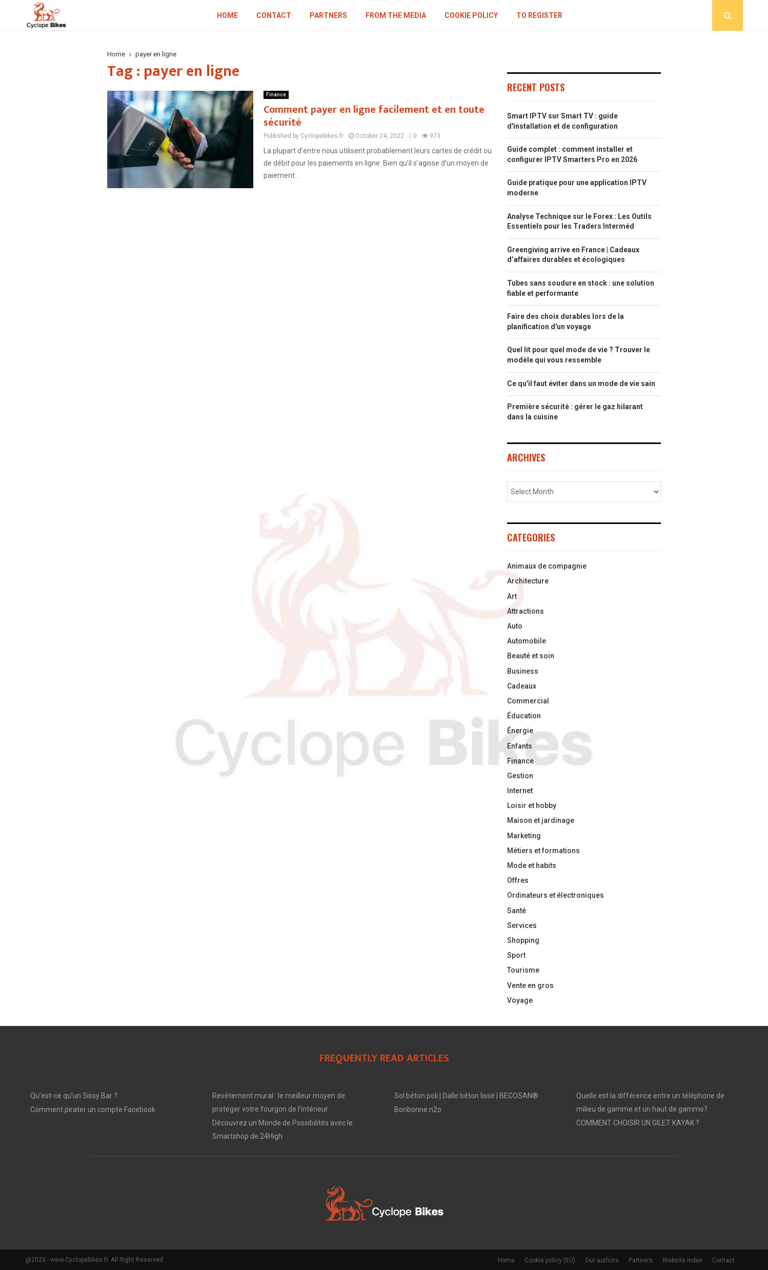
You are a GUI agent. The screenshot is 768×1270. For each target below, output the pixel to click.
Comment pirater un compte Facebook (92, 1109)
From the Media (396, 15)
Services (522, 925)
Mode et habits (531, 865)
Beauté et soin (530, 656)
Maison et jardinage (540, 820)
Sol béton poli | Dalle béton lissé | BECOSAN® (466, 1096)
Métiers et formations (543, 850)
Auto (514, 626)
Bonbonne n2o (417, 1109)
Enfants (519, 746)
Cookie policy (471, 15)
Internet (520, 791)
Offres (518, 880)
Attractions (525, 611)
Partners (328, 15)
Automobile (526, 641)
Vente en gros (530, 985)
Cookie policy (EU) (549, 1260)
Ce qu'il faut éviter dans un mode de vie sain (581, 383)
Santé (516, 910)
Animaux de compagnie (547, 566)
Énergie (520, 731)
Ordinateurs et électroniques (555, 895)
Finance (276, 94)
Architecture (528, 581)
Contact (273, 15)
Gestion (520, 776)
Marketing (524, 836)
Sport (516, 955)
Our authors (602, 1260)
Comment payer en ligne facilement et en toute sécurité (374, 116)
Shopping (523, 940)
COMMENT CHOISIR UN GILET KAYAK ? (637, 1123)
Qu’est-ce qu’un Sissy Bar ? (73, 1096)
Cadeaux (521, 686)
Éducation (524, 716)
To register (539, 15)
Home (227, 15)
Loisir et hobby (531, 805)
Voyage (520, 1000)
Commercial (528, 701)
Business (522, 671)
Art (512, 596)
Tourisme (523, 970)
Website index (682, 1260)
